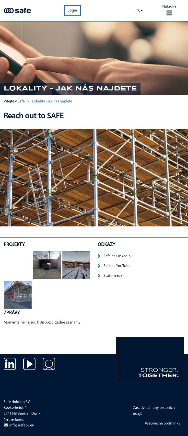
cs (138, 11)
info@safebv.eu (19, 425)
